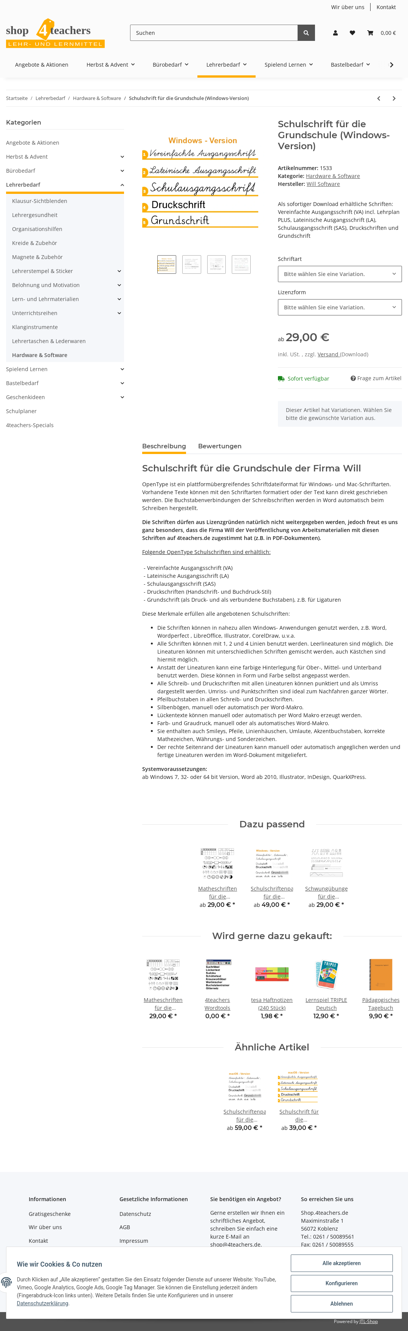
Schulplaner (21, 411)
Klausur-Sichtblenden (39, 200)
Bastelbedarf (22, 383)
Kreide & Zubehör (34, 243)
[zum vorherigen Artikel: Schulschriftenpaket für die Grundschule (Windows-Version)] (378, 98)
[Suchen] (214, 33)
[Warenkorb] (381, 33)
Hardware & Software (333, 175)
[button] (335, 33)
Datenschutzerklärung (44, 1304)
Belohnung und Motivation (46, 285)
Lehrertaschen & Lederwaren (49, 341)
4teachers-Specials (30, 425)
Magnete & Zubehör (37, 257)
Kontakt (386, 7)
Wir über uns (348, 7)
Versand (329, 354)
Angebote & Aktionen (32, 142)
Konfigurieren (340, 1284)
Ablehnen (340, 1304)
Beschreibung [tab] (164, 446)
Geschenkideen (25, 397)
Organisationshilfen (37, 228)
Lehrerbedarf (23, 184)
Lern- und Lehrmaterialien (45, 299)
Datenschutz (135, 1213)
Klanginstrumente (35, 327)
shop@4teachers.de (235, 1244)
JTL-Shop (369, 1321)
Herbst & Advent (27, 156)
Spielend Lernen (27, 369)
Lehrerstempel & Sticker (42, 271)
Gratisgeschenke (50, 1213)
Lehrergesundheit (34, 214)
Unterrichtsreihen (34, 313)
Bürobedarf (20, 170)
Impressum (133, 1240)
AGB (124, 1227)
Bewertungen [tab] (220, 446)
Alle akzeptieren (340, 1265)
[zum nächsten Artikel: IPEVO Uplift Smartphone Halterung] (394, 98)
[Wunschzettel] (352, 33)
